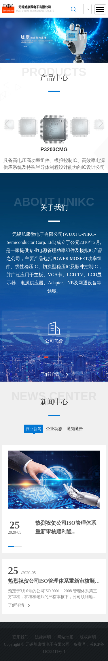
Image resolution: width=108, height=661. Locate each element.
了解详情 (50, 374)
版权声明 (88, 637)
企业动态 (54, 429)
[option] (54, 40)
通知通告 (75, 429)
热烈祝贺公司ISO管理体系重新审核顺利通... (54, 581)
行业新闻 (33, 429)
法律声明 (43, 637)
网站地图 (65, 637)
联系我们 (20, 637)
